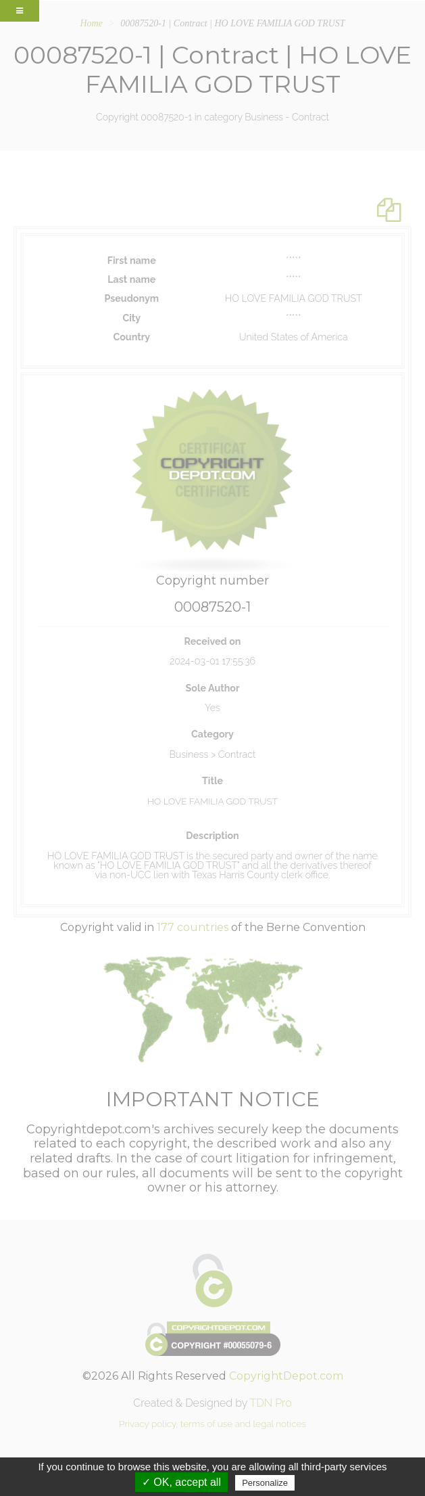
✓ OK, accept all (181, 1482)
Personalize (265, 1483)
